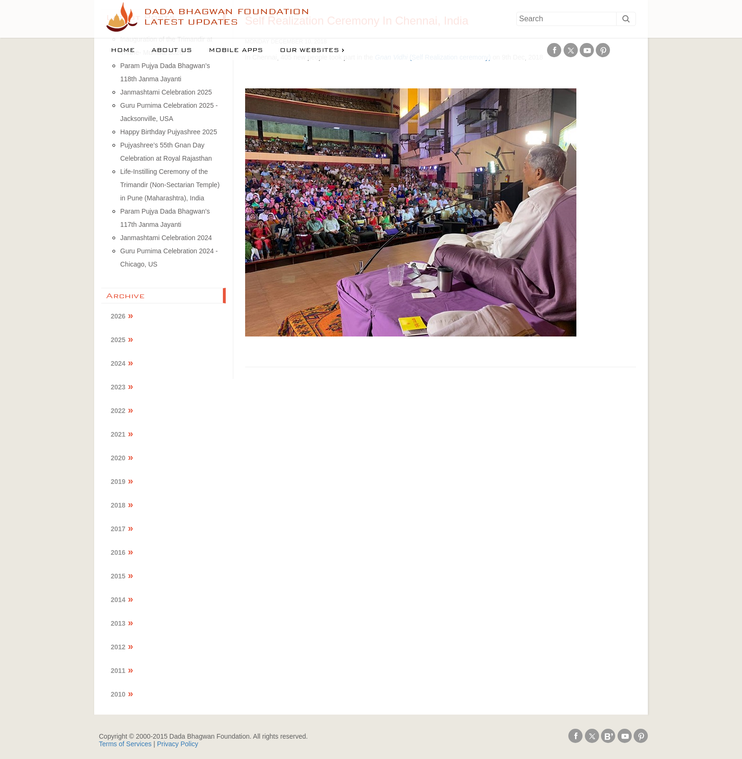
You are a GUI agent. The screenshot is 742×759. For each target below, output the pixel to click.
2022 (118, 410)
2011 (118, 670)
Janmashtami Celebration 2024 (166, 238)
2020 (118, 458)
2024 (118, 363)
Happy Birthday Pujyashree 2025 (168, 132)
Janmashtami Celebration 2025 (166, 92)
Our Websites (309, 50)
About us (171, 50)
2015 (118, 576)
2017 (118, 529)
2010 (118, 694)
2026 (118, 316)
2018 (118, 505)
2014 (118, 600)
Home (123, 50)
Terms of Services (125, 744)
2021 (118, 434)
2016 (118, 552)
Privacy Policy (177, 744)
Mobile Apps (236, 50)
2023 (118, 387)
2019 (118, 481)
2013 (118, 623)
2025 (118, 340)
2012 (118, 647)
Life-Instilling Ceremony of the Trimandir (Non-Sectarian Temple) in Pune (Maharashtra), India (170, 185)
